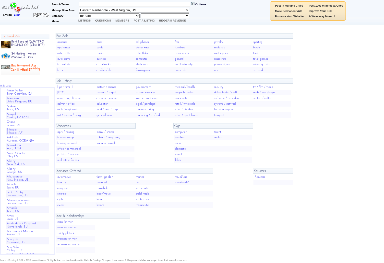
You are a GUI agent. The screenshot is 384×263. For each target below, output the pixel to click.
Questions (103, 20)
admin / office (66, 103)
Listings (84, 20)
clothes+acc (142, 47)
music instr (220, 58)
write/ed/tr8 (182, 182)
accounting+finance (69, 98)
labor (178, 160)
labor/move (103, 193)
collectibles (142, 53)
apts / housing (65, 131)
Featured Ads (11, 36)
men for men (65, 221)
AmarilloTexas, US (13, 209)
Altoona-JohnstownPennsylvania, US (18, 201)
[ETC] (61, 92)
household (181, 70)
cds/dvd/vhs (103, 70)
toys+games (260, 58)
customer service (106, 98)
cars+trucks (103, 64)
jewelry (218, 42)
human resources (146, 92)
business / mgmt (106, 92)
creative (179, 137)
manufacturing (145, 109)
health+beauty (183, 64)
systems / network (225, 103)
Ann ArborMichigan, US (15, 248)
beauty (61, 182)
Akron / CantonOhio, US (16, 155)
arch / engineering (68, 109)
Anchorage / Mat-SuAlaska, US (20, 233)
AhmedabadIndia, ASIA (15, 147)
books (100, 53)
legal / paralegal (146, 103)
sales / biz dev (184, 109)
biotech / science (106, 86)
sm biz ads (142, 199)
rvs (216, 70)
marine (140, 176)
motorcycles (221, 53)
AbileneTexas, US (13, 108)
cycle (60, 199)
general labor (104, 115)
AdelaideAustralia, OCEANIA (20, 139)
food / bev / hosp (107, 109)
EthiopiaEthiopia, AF (15, 131)
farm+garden (144, 70)
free (177, 42)
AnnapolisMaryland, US (15, 241)
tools (255, 53)
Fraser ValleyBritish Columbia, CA (20, 92)
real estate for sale (68, 160)
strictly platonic (66, 233)
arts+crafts (63, 53)
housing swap (65, 137)
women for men (67, 238)
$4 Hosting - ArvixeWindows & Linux (23, 55)
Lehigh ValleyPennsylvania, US (17, 194)
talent (217, 131)
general (179, 58)
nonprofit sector (184, 92)
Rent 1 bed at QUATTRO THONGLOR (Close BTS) (28, 43)
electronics (142, 64)
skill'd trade (142, 193)
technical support (224, 109)
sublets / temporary (108, 137)
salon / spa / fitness (186, 115)
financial (101, 182)
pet (138, 182)
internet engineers (146, 98)
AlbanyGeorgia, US (14, 170)
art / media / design (69, 115)
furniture (180, 47)
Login (17, 15)
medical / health (185, 86)
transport (219, 115)
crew (178, 143)
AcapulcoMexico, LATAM (18, 115)
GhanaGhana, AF (14, 123)
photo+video (221, 64)
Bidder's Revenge (172, 20)
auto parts (63, 58)
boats (99, 47)
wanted (258, 70)
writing (218, 137)
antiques (62, 42)
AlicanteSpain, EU (13, 186)
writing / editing (263, 98)
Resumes (260, 176)
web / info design (264, 92)
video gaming (262, 64)
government (143, 86)
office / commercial (69, 148)
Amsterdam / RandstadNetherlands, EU (21, 225)
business (101, 58)
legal (99, 199)
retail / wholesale (185, 103)
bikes (99, 42)
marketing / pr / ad (148, 115)
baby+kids (63, 64)
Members (122, 20)
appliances (63, 47)
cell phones (142, 42)
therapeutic (142, 205)
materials (219, 47)
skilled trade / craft (225, 92)
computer (141, 58)
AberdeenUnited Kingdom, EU (19, 100)
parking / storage (68, 154)
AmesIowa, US (12, 217)
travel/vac (181, 176)
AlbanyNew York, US (16, 162)
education (102, 103)
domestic (180, 148)
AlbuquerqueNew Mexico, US (17, 178)
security (218, 86)
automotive (64, 176)
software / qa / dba (226, 98)
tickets (256, 47)
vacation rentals (106, 143)
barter (61, 70)
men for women (67, 227)
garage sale (182, 53)
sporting (258, 42)
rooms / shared (105, 131)
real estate (181, 98)
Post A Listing (144, 20)
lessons (100, 205)
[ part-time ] (64, 86)
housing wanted (67, 143)
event (178, 154)
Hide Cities (5, 86)
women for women (69, 244)
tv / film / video (263, 86)
